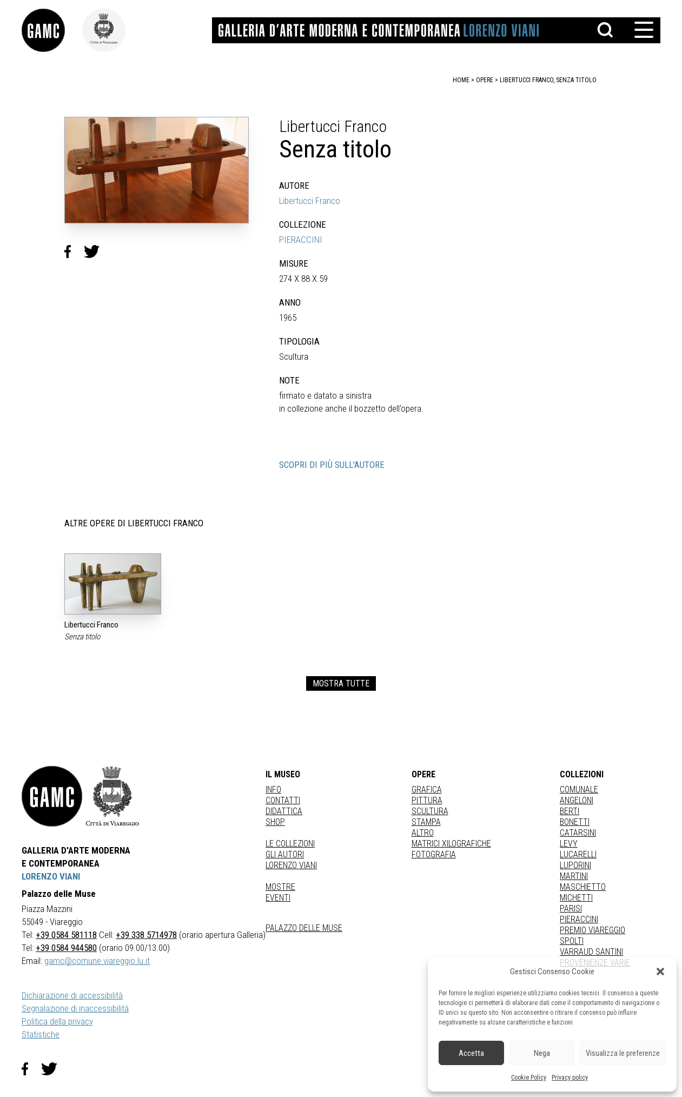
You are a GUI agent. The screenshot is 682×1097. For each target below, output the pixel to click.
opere (484, 80)
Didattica (284, 811)
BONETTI (575, 822)
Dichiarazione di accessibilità (72, 995)
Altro (423, 833)
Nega (542, 1053)
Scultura (430, 811)
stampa (426, 822)
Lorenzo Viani (291, 865)
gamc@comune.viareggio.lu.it (97, 960)
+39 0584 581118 (66, 934)
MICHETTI (576, 898)
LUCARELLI (578, 854)
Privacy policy (570, 1077)
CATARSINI (578, 833)
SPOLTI (572, 941)
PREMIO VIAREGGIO (592, 930)
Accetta (471, 1053)
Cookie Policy (528, 1077)
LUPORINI (575, 865)
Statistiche (40, 1034)
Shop (275, 822)
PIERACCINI (300, 239)
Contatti (283, 800)
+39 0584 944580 (66, 947)
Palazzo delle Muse (304, 928)
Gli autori (285, 854)
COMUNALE (579, 789)
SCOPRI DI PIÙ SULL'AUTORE (332, 464)
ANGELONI (576, 800)
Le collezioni (290, 843)
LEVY (569, 843)
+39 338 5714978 (146, 934)
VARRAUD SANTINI (591, 952)
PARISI (571, 908)
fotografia (434, 854)
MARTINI (574, 876)
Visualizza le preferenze (623, 1053)
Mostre (280, 887)
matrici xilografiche (451, 843)
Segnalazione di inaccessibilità (75, 1008)
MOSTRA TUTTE (341, 683)
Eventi (278, 898)
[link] (52, 30)
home (461, 80)
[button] (660, 971)
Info (273, 789)
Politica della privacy (57, 1021)
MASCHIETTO (583, 887)
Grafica (427, 789)
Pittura (427, 800)
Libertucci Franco (309, 200)
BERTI (569, 811)
